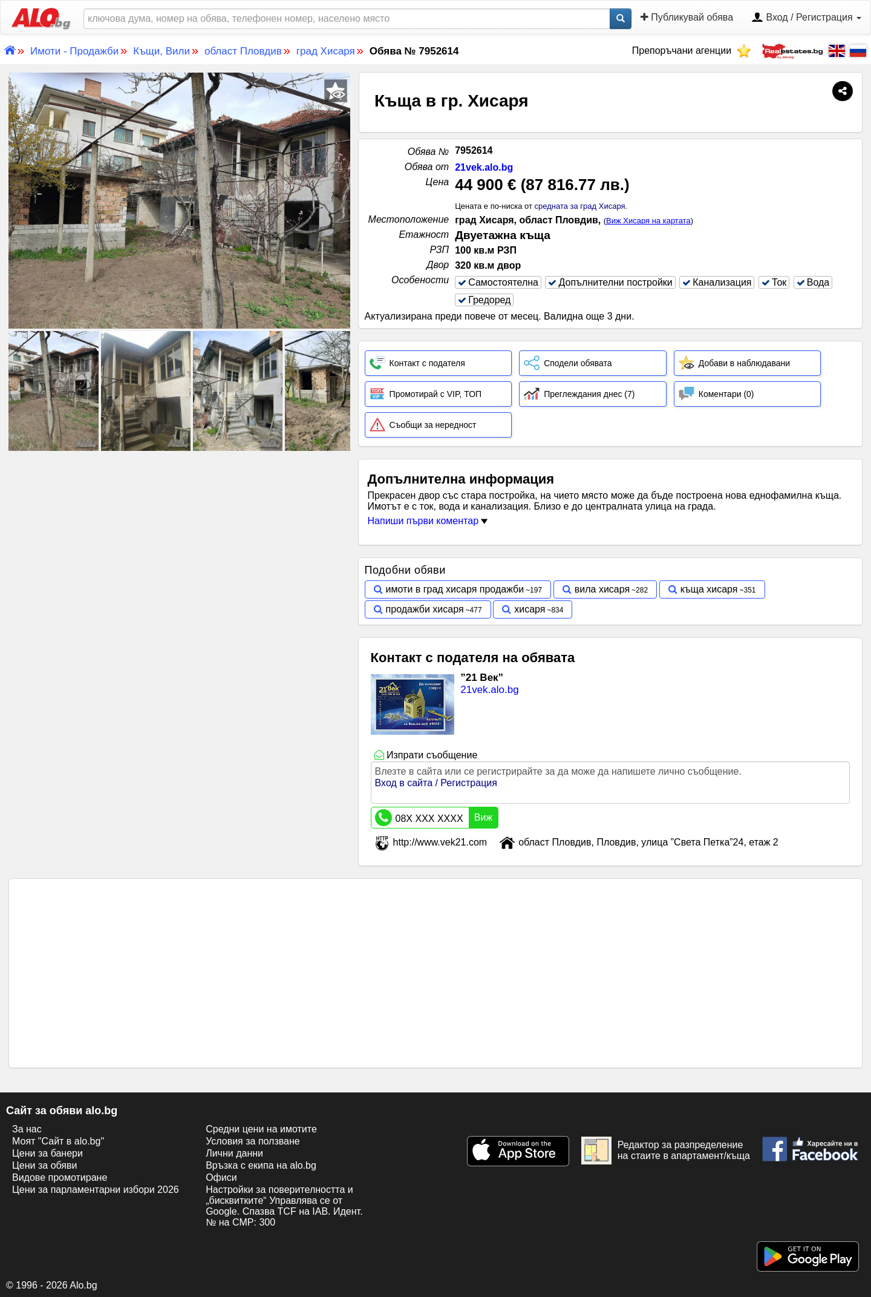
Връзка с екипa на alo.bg (261, 1165)
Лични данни (234, 1153)
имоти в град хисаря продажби (455, 589)
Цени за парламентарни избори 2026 (95, 1189)
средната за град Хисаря (580, 206)
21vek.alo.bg (484, 167)
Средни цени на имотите (261, 1129)
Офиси (221, 1177)
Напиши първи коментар (428, 521)
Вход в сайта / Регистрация (436, 783)
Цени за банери (47, 1153)
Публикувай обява (687, 17)
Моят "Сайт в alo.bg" (58, 1141)
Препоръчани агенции (691, 50)
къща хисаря (709, 589)
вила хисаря (602, 589)
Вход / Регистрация (806, 18)
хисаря (529, 609)
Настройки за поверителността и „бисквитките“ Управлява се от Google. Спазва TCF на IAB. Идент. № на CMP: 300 (284, 1205)
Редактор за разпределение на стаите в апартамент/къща (665, 1150)
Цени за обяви (44, 1165)
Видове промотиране (59, 1177)
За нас (27, 1129)
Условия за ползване (253, 1141)
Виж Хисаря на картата (648, 220)
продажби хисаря (425, 609)
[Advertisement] (179, 544)
